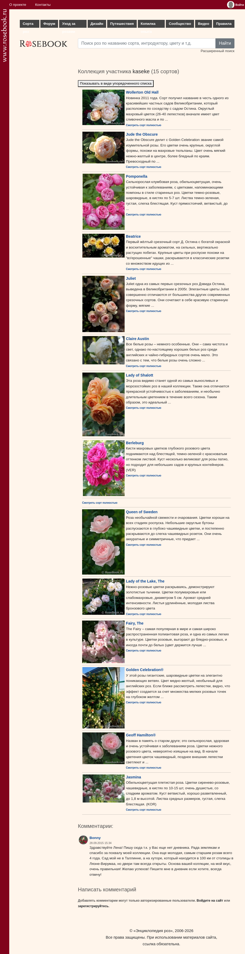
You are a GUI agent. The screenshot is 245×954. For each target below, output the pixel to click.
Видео (203, 24)
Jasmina (133, 777)
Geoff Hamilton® (141, 735)
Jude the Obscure (142, 134)
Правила (224, 24)
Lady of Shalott (139, 375)
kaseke (141, 71)
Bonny (95, 838)
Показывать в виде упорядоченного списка (116, 83)
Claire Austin (137, 339)
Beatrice (133, 236)
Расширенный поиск (217, 51)
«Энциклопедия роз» (153, 930)
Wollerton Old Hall (142, 92)
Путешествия (122, 24)
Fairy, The (134, 623)
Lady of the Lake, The (145, 581)
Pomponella (136, 176)
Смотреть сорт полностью (143, 125)
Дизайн (97, 24)
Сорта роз (28, 25)
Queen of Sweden (142, 512)
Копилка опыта (148, 25)
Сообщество (180, 24)
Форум (49, 24)
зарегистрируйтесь (93, 906)
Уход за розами (68, 25)
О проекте (17, 5)
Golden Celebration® (144, 670)
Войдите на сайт (210, 900)
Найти (225, 43)
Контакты (43, 5)
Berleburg (135, 443)
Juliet (131, 278)
